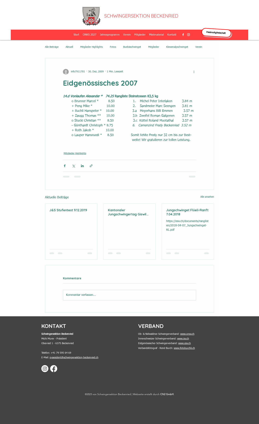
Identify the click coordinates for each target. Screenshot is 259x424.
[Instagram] (44, 368)
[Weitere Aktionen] (194, 72)
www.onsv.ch (187, 334)
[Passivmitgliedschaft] (216, 33)
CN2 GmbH (167, 394)
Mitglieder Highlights (91, 47)
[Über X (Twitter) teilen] (73, 165)
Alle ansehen (207, 197)
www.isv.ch (183, 338)
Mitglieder (153, 47)
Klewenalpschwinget (177, 47)
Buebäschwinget (132, 47)
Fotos (113, 47)
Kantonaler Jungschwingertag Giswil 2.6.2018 (127, 212)
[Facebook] (53, 368)
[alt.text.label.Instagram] (188, 34)
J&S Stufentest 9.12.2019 (68, 210)
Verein (198, 47)
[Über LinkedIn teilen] (82, 165)
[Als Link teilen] (91, 165)
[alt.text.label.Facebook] (183, 34)
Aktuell (69, 47)
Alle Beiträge (51, 47)
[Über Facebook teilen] (64, 165)
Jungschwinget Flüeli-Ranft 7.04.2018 (187, 212)
